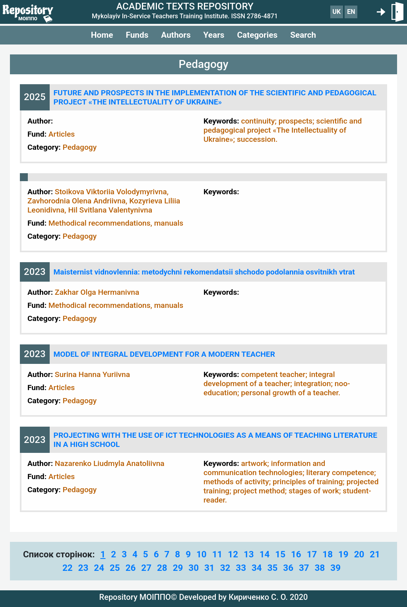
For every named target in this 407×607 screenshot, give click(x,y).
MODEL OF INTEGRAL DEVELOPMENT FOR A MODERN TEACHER (164, 354)
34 (257, 568)
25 (115, 568)
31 (209, 568)
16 (296, 554)
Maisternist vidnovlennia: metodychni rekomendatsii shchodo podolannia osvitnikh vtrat (204, 271)
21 (375, 554)
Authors (175, 35)
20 (359, 554)
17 (312, 554)
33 (241, 568)
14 (265, 554)
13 (249, 554)
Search (303, 35)
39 (335, 568)
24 (99, 568)
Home (102, 35)
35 (272, 568)
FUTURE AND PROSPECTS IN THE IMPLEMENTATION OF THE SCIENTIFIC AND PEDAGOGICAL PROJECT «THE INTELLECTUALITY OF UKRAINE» (215, 97)
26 (131, 568)
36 (288, 568)
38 (320, 568)
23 (83, 568)
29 (178, 568)
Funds (137, 35)
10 (201, 554)
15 (280, 554)
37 (304, 568)
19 (343, 554)
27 (146, 568)
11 (217, 554)
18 (327, 554)
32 (225, 568)
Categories (257, 35)
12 (233, 554)
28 (162, 568)
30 (193, 568)
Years (214, 35)
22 (67, 568)
